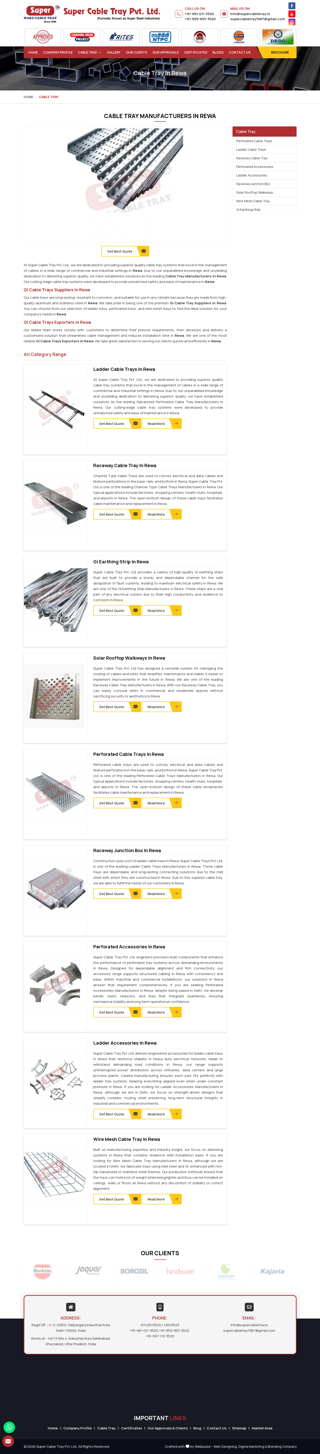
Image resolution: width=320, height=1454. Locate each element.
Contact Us (240, 52)
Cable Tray (89, 52)
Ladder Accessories (251, 175)
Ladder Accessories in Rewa (125, 1043)
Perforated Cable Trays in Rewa (128, 754)
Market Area (262, 1428)
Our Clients (136, 52)
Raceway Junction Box (253, 184)
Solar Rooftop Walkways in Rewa (129, 658)
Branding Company (282, 1446)
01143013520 (151, 1324)
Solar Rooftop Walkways (254, 192)
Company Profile (58, 52)
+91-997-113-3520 (160, 1336)
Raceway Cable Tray (251, 158)
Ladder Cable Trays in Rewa (124, 369)
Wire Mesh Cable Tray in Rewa (126, 1139)
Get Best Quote (118, 423)
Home (33, 52)
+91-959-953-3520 (200, 18)
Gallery (113, 52)
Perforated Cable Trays (254, 141)
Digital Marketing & (252, 1446)
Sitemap (239, 1428)
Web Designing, (225, 1446)
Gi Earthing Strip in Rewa (121, 562)
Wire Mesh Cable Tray (253, 201)
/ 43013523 (170, 1324)
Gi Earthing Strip (248, 209)
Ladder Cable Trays (251, 149)
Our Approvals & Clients (168, 1428)
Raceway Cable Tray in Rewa (124, 465)
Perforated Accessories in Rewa (129, 947)
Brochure (280, 52)
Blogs (218, 52)
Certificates (195, 52)
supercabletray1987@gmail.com (257, 18)
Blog (197, 1428)
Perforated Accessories (254, 166)
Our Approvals (165, 52)
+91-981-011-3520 (199, 13)
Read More (163, 423)
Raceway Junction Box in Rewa (127, 850)
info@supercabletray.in (250, 13)
